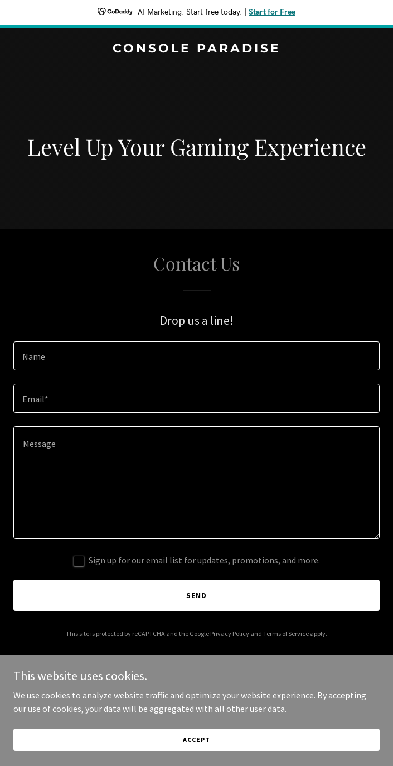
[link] (196, 49)
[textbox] (196, 355)
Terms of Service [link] (286, 633)
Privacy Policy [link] (229, 633)
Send (196, 595)
